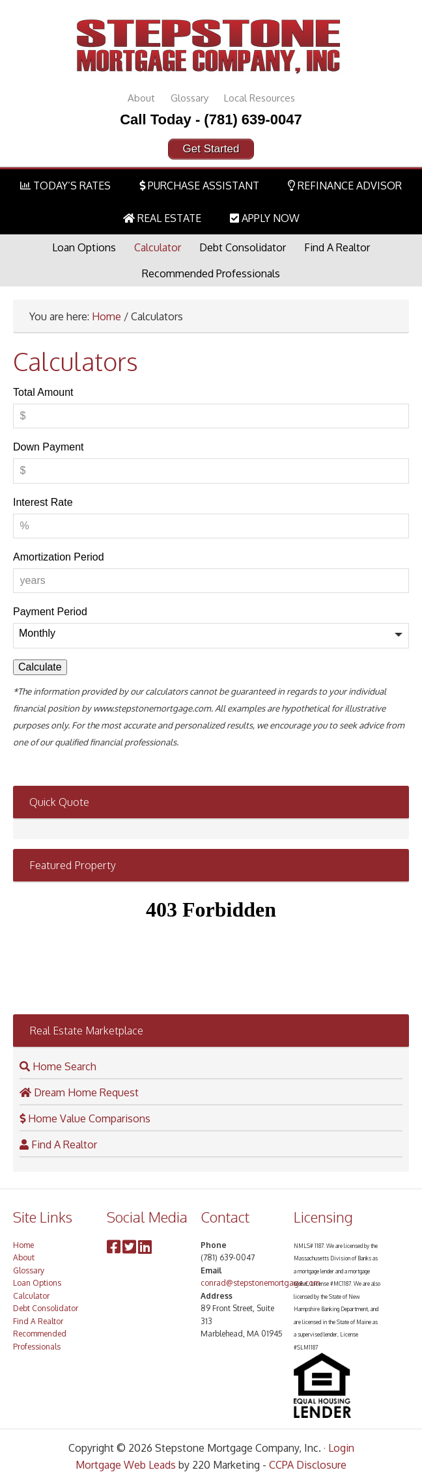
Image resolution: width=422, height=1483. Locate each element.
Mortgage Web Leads (126, 1464)
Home (106, 316)
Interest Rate (43, 502)
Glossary (189, 98)
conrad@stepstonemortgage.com (260, 1283)
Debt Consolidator (242, 247)
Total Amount (43, 392)
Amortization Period (58, 556)
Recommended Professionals (211, 273)
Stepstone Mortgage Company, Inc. (211, 46)
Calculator (157, 247)
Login (341, 1447)
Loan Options (84, 247)
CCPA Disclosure (307, 1464)
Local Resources (259, 98)
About (141, 98)
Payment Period (50, 611)
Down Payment (48, 446)
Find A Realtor (337, 247)
